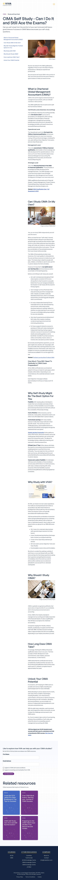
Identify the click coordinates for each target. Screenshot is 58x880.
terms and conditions (19, 767)
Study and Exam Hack (14, 14)
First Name (6, 754)
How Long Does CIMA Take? (11, 57)
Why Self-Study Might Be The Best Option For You (13, 46)
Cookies (40, 877)
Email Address (7, 761)
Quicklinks (29, 855)
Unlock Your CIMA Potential (11, 60)
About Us (46, 855)
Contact (46, 858)
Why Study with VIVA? (10, 51)
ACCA (11, 855)
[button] (53, 4)
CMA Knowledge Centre (29, 864)
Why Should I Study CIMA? (11, 54)
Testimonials (29, 858)
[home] (7, 4)
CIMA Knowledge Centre (29, 862)
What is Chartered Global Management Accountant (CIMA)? (13, 38)
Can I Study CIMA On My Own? (12, 42)
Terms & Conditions (30, 877)
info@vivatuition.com (46, 860)
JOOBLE (29, 867)
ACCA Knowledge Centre (29, 860)
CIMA (4, 14)
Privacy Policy (19, 877)
